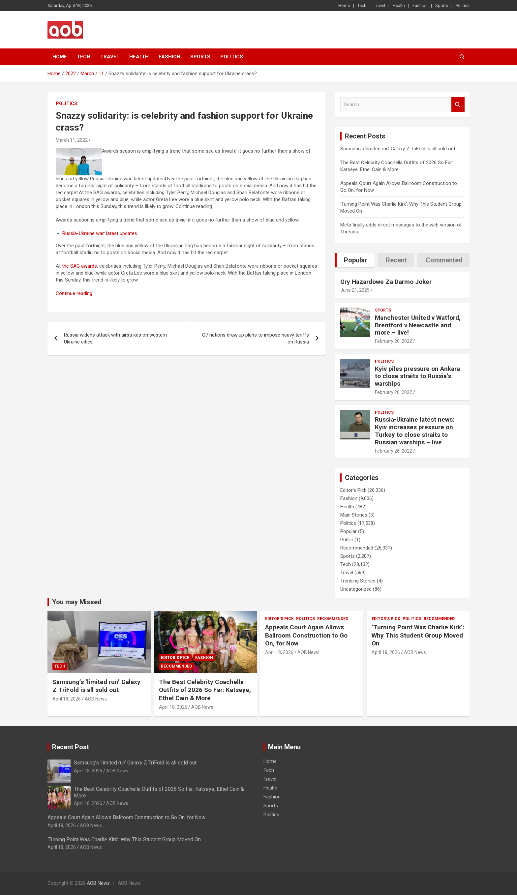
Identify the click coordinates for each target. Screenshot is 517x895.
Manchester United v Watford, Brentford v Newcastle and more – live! (418, 325)
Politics (463, 5)
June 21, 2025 (355, 290)
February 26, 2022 (393, 341)
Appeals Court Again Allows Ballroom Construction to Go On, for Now (306, 635)
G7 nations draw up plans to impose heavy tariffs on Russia (255, 338)
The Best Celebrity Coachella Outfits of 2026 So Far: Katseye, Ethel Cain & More (205, 690)
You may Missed (77, 602)
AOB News (96, 698)
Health (399, 5)
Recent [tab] (396, 260)
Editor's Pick (353, 490)
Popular (348, 531)
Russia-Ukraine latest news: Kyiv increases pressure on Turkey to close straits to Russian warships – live (414, 431)
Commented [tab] (444, 260)
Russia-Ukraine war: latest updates (99, 233)
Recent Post (70, 747)
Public (346, 540)
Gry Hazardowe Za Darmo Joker (386, 281)
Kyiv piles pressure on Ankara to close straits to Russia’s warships (417, 376)
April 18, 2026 (66, 698)
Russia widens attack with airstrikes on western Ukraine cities (115, 338)
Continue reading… (75, 293)
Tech (361, 5)
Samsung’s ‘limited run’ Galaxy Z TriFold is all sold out (397, 149)
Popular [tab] (355, 260)
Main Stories (353, 515)
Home (344, 5)
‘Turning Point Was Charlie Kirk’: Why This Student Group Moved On (418, 635)
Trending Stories (358, 581)
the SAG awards (79, 266)
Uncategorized (356, 589)
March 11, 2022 (72, 140)
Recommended (356, 548)
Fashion (420, 5)
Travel (379, 5)
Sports (441, 5)
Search (458, 104)
